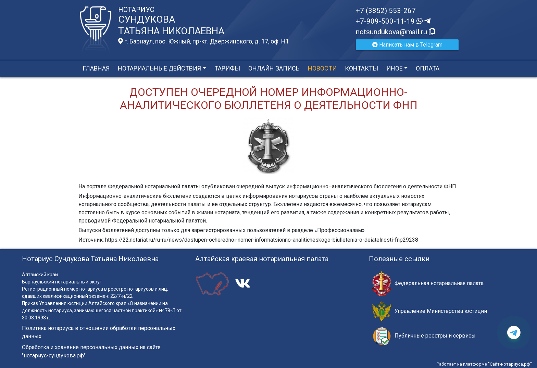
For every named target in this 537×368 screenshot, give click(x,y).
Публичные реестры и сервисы (424, 336)
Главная (96, 68)
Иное (394, 68)
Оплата (427, 68)
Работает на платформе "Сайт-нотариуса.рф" (484, 364)
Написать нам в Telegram (407, 44)
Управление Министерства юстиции (429, 311)
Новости (322, 68)
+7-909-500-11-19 (393, 21)
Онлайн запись (274, 68)
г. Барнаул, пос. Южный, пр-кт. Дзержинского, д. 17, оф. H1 (203, 41)
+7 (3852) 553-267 (386, 11)
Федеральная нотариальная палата (428, 283)
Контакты (361, 68)
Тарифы (227, 68)
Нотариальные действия (159, 68)
